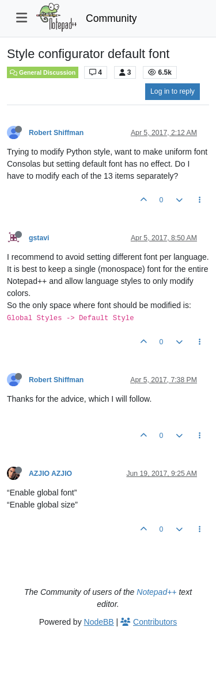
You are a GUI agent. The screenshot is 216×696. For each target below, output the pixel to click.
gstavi (39, 238)
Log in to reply (172, 91)
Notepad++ (156, 592)
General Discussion (42, 72)
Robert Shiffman (56, 133)
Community (111, 18)
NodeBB (99, 621)
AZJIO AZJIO (50, 474)
